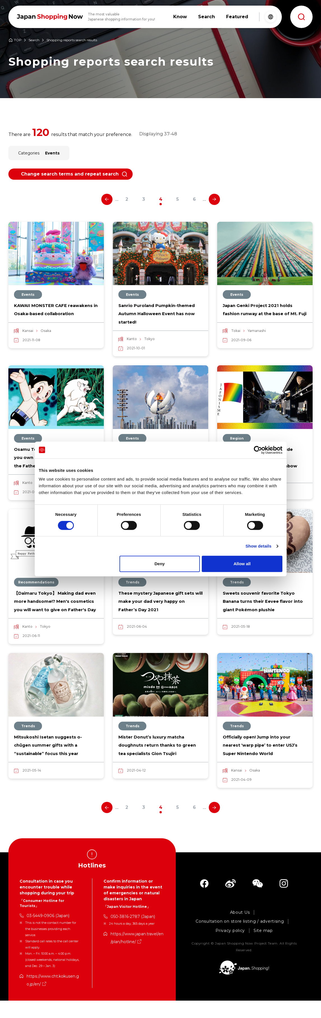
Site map (263, 948)
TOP (18, 40)
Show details (258, 546)
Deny (159, 563)
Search (34, 40)
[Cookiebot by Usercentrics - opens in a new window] (257, 450)
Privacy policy (230, 948)
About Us (240, 929)
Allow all (242, 563)
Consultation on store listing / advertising (240, 938)
